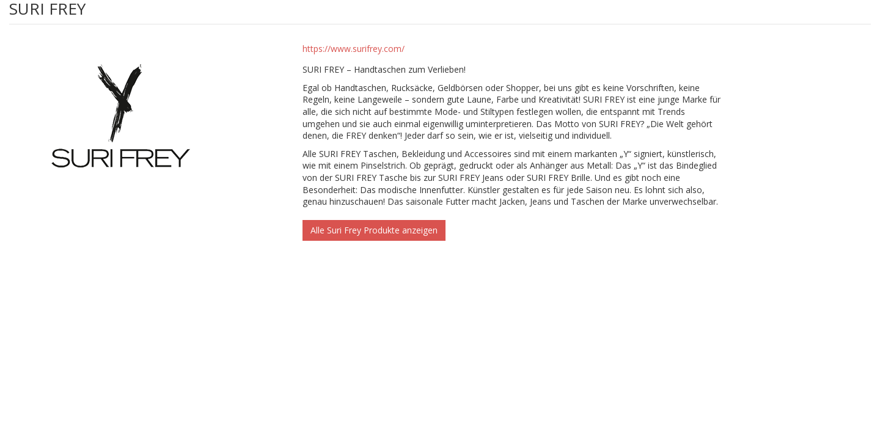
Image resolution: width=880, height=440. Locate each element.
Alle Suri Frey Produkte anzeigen (374, 230)
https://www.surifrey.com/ (353, 48)
